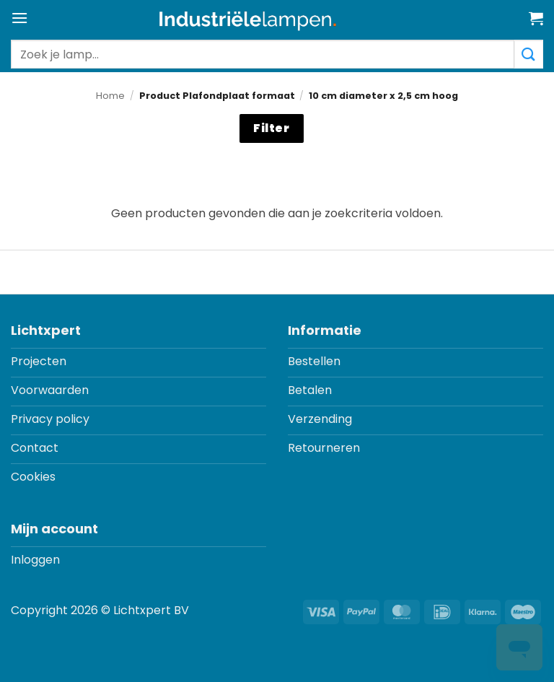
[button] (19, 17)
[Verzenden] (528, 54)
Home (110, 95)
